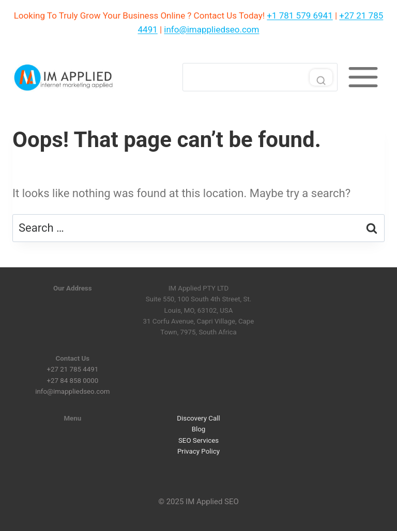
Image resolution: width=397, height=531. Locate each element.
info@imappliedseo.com (211, 29)
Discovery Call (198, 418)
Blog (199, 429)
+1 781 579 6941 (299, 15)
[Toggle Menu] (363, 77)
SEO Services (198, 440)
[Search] (260, 77)
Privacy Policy (198, 451)
